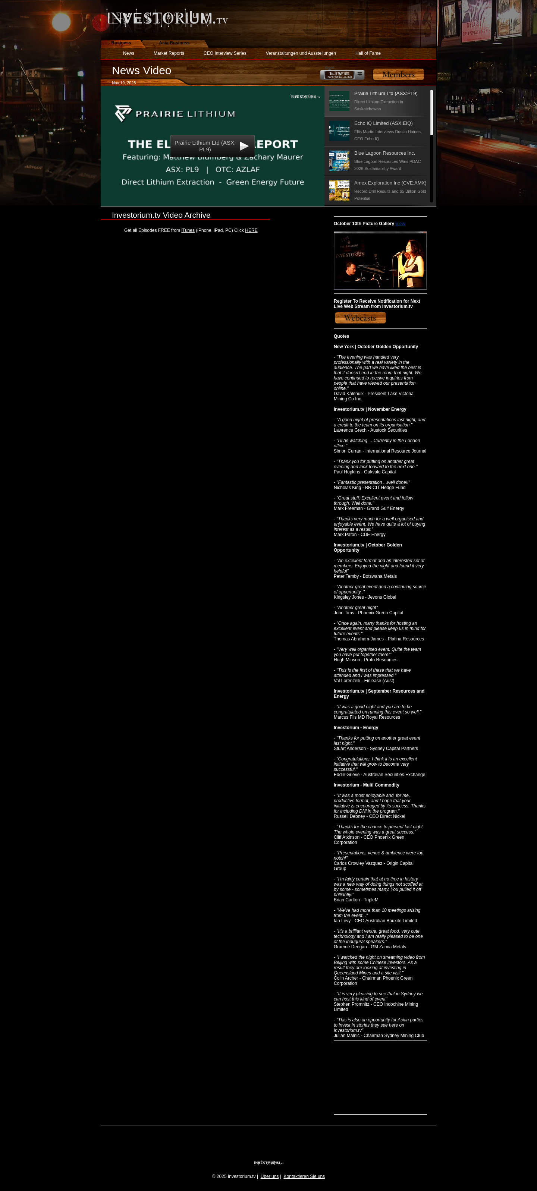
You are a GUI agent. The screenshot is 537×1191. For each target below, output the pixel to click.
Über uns (270, 1176)
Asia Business (174, 42)
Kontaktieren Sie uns (304, 1176)
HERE (251, 230)
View (400, 223)
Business (121, 42)
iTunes (188, 230)
